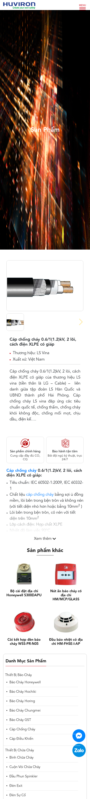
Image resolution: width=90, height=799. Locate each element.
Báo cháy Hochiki (22, 692)
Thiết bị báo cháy (18, 675)
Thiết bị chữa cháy (19, 750)
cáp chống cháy (40, 495)
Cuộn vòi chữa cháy (24, 767)
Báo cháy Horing (22, 701)
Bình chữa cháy (21, 757)
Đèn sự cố (17, 795)
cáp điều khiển (21, 739)
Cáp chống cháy (21, 471)
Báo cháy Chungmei (25, 710)
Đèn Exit (15, 786)
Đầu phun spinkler (23, 776)
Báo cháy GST (20, 720)
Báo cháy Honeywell (25, 682)
